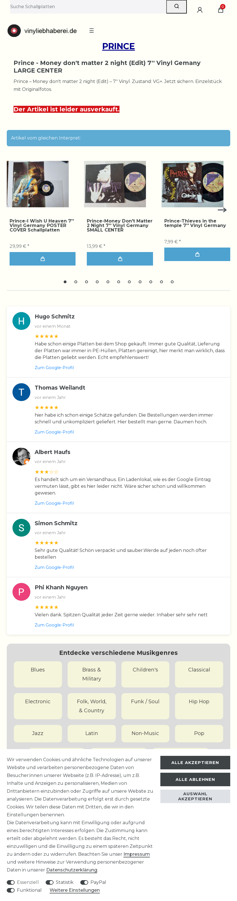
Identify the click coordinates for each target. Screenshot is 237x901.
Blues (38, 670)
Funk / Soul (145, 701)
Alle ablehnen (195, 779)
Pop (199, 733)
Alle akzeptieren (195, 762)
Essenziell (28, 882)
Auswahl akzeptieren (195, 796)
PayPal (98, 882)
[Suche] (176, 7)
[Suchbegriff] (88, 7)
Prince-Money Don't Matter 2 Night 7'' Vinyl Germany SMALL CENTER (119, 225)
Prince (118, 46)
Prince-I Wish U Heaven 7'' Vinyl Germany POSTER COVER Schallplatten (42, 225)
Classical (199, 670)
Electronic (37, 701)
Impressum (136, 854)
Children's (145, 670)
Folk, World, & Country (92, 706)
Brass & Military (91, 674)
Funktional (29, 890)
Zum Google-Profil (54, 367)
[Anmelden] (200, 10)
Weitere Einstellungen (75, 890)
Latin (91, 733)
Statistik (65, 882)
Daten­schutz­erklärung (71, 870)
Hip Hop (199, 701)
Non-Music (145, 733)
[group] (38, 184)
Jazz (37, 733)
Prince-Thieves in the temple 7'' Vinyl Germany (195, 223)
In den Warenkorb (42, 259)
